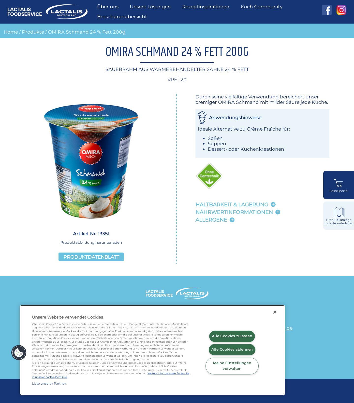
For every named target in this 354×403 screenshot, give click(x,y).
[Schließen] (274, 312)
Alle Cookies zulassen (232, 336)
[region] (152, 350)
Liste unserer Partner (49, 383)
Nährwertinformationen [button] (234, 212)
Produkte (33, 32)
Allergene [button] (211, 220)
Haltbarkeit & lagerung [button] (231, 204)
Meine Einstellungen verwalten (232, 366)
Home (11, 32)
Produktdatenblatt (91, 257)
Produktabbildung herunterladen (91, 242)
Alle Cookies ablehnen (232, 349)
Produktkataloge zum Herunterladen (338, 221)
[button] (19, 353)
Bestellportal (338, 191)
